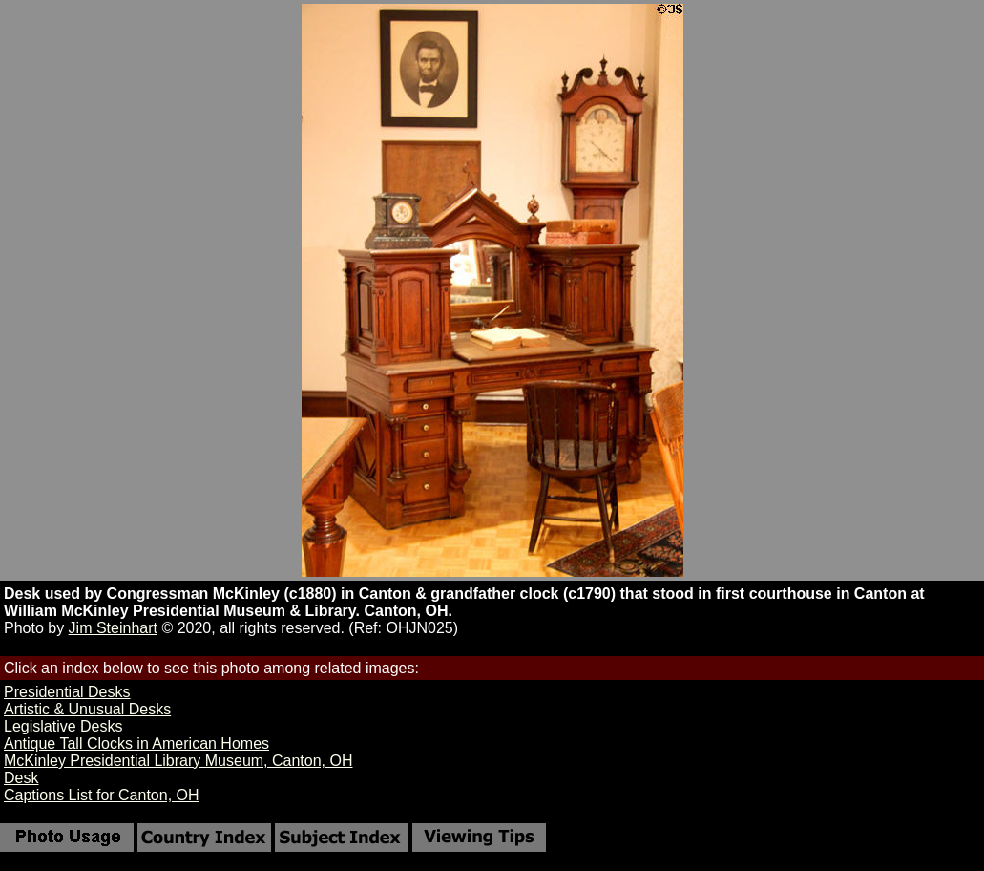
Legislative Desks (63, 726)
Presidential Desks (67, 692)
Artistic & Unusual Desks (87, 709)
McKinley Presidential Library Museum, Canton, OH (178, 761)
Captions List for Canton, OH (101, 795)
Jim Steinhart (113, 628)
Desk (21, 778)
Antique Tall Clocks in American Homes (136, 743)
